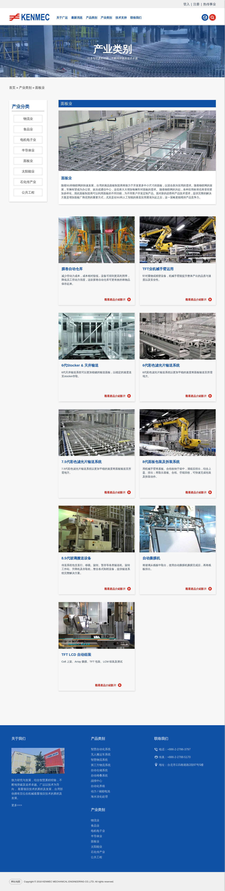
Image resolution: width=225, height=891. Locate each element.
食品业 (28, 129)
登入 (186, 4)
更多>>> (16, 807)
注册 (196, 4)
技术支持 (121, 17)
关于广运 (62, 17)
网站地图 (15, 881)
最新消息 (76, 17)
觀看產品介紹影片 (115, 299)
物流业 (28, 118)
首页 (12, 87)
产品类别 (91, 17)
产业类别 (106, 17)
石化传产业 (28, 182)
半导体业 (28, 150)
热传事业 (209, 4)
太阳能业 (28, 171)
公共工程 (28, 192)
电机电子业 (28, 140)
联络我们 (136, 17)
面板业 (28, 161)
